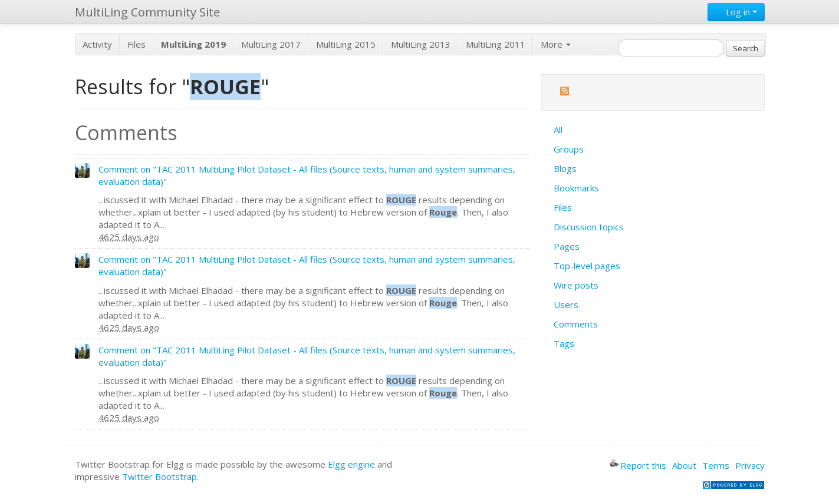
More (556, 44)
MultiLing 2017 (271, 44)
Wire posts (576, 285)
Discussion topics (589, 227)
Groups (569, 149)
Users (566, 304)
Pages (567, 246)
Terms (715, 465)
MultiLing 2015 (346, 44)
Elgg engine (351, 464)
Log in (736, 12)
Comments (576, 324)
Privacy (750, 465)
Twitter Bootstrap (159, 476)
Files (136, 44)
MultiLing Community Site (147, 12)
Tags (564, 343)
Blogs (565, 168)
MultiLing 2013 (420, 44)
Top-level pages (587, 266)
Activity (97, 44)
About (684, 465)
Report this (638, 465)
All (558, 129)
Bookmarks (576, 188)
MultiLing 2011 (495, 44)
